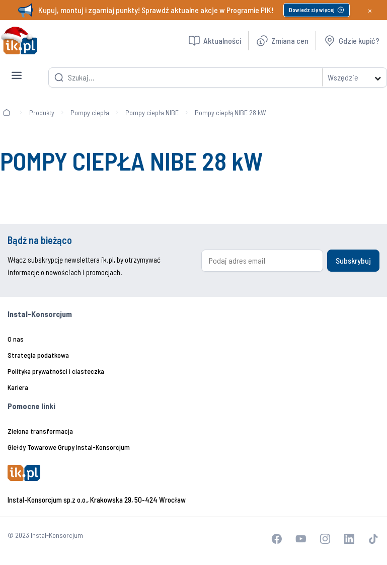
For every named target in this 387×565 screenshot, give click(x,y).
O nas (16, 339)
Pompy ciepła (89, 112)
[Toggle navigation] (16, 67)
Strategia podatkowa (38, 355)
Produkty (41, 112)
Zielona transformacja (40, 431)
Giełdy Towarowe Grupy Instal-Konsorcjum (69, 447)
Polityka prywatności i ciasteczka (56, 371)
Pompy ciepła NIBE (152, 112)
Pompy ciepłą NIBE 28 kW (230, 112)
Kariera (18, 387)
